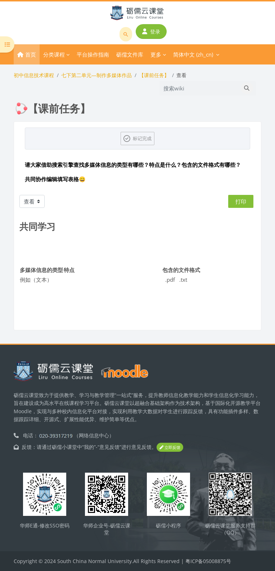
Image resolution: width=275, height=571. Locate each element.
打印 (240, 201)
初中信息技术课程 (34, 75)
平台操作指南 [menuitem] (93, 54)
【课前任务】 (154, 75)
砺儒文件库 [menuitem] (129, 54)
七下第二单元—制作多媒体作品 (96, 75)
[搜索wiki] (199, 88)
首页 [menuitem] (30, 54)
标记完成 (142, 138)
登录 (151, 31)
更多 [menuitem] (155, 54)
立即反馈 (169, 447)
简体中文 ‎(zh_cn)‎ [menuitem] (193, 54)
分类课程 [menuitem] (54, 54)
